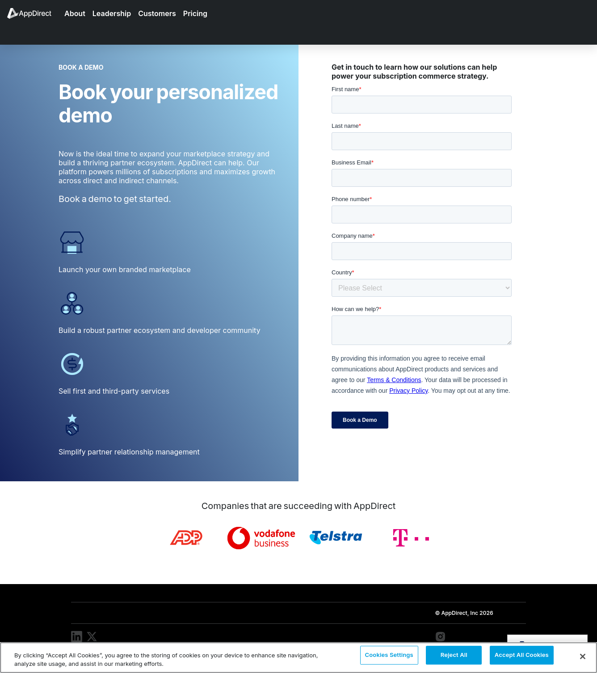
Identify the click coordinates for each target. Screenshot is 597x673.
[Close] (583, 656)
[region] (298, 657)
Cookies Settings (389, 656)
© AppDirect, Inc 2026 (464, 613)
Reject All (454, 656)
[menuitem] (34, 13)
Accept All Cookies (522, 656)
